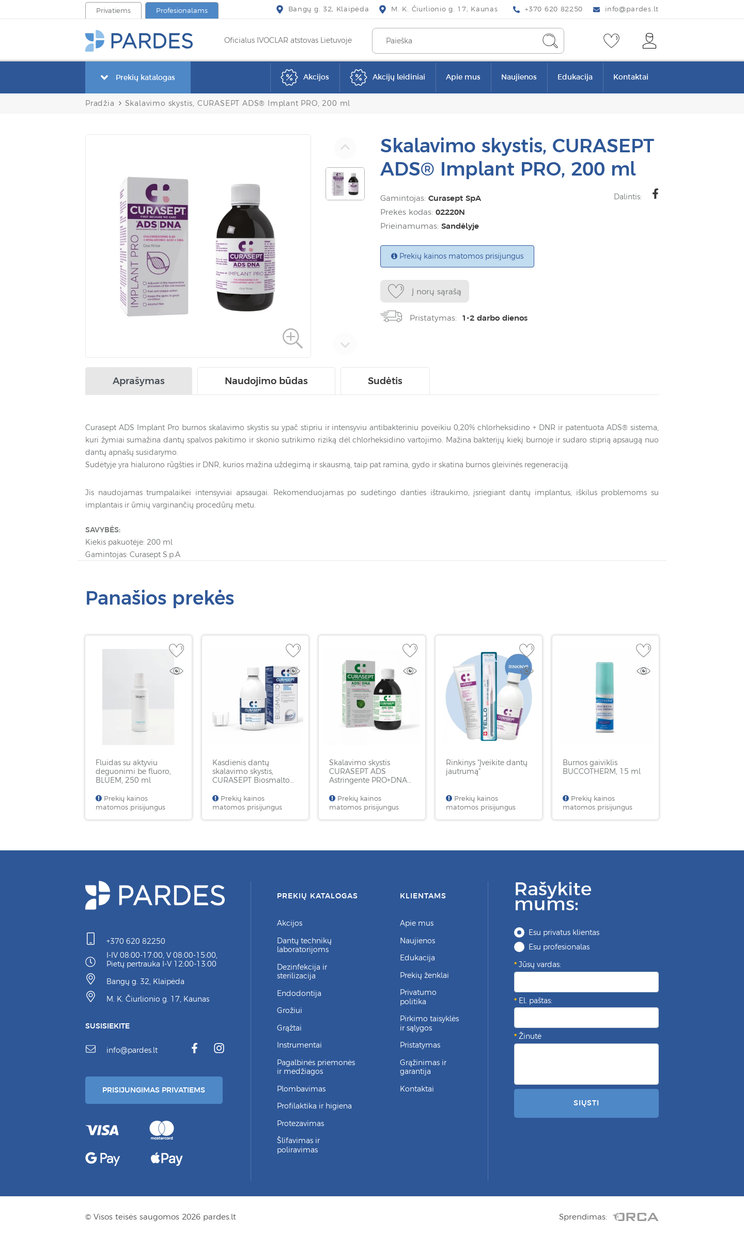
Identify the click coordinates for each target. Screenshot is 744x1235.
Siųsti (586, 1101)
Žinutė (530, 1034)
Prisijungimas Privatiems (156, 1088)
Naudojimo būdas (266, 378)
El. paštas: (535, 998)
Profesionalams (182, 10)
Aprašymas (139, 378)
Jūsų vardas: (540, 962)
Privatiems (113, 10)
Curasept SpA (452, 198)
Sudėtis (385, 378)
